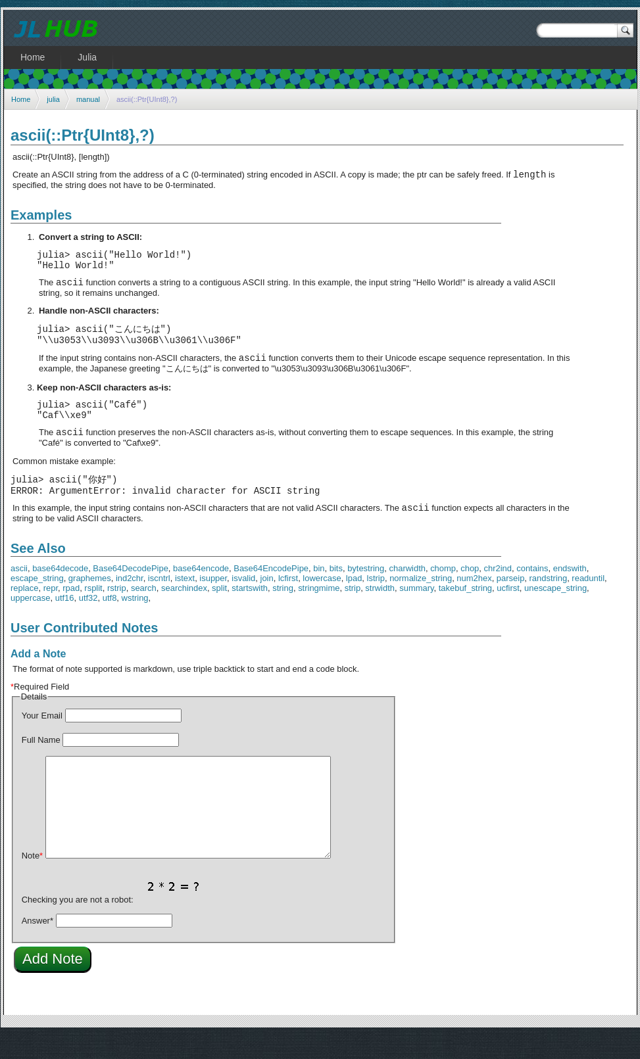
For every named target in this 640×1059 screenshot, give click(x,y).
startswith (250, 612)
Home (20, 99)
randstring (548, 602)
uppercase (31, 622)
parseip (510, 602)
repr (50, 612)
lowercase (322, 602)
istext (185, 602)
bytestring (365, 593)
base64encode (201, 593)
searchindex (184, 612)
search (144, 612)
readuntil (588, 602)
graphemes (89, 602)
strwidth (380, 612)
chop (469, 593)
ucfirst (508, 612)
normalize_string (420, 602)
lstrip (376, 602)
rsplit (93, 612)
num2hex (473, 602)
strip (352, 612)
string (282, 612)
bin (318, 593)
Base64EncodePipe (271, 593)
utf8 (110, 622)
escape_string (37, 602)
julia (53, 99)
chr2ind (498, 593)
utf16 (64, 622)
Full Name (41, 764)
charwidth (407, 593)
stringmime (318, 612)
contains (532, 593)
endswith (570, 593)
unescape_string (555, 612)
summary (416, 612)
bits (336, 593)
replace (24, 612)
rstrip (116, 612)
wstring (135, 622)
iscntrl (159, 602)
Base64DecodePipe (130, 593)
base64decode (60, 593)
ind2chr (129, 602)
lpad (354, 602)
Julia (87, 57)
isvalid (243, 602)
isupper (213, 602)
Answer (37, 945)
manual (88, 99)
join (267, 602)
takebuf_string (465, 612)
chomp (443, 593)
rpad (71, 612)
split (219, 612)
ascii (19, 593)
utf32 (88, 622)
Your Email (42, 740)
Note (32, 880)
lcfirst (288, 602)
